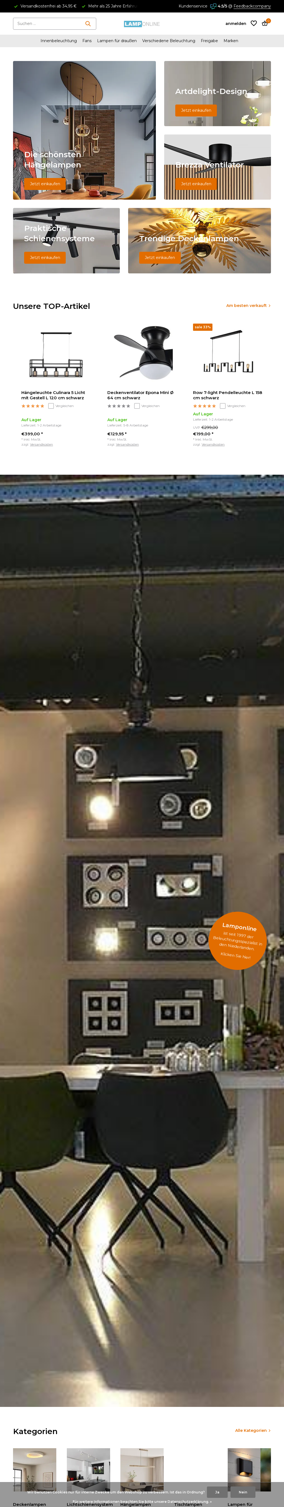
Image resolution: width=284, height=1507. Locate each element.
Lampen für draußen (117, 40)
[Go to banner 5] (199, 240)
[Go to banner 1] (84, 130)
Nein (243, 1492)
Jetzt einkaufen (45, 183)
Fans (87, 40)
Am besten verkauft (246, 305)
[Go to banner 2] (217, 93)
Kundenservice (193, 6)
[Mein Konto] (235, 23)
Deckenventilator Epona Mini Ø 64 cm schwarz (140, 395)
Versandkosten (41, 444)
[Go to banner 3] (217, 167)
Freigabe (209, 40)
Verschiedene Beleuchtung (168, 40)
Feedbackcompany (252, 6)
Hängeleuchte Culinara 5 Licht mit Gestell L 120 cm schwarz (53, 395)
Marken (231, 40)
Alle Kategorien (251, 1430)
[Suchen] (54, 24)
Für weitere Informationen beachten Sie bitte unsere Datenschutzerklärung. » (142, 1502)
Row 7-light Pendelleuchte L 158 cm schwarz (227, 395)
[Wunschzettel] (254, 23)
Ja (217, 1492)
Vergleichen (61, 405)
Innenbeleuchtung (58, 40)
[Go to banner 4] (66, 240)
